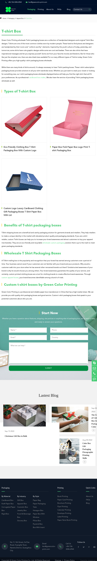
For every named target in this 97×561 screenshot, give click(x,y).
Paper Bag (37, 501)
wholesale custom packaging (54, 243)
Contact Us (78, 9)
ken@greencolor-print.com (37, 2)
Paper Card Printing (64, 500)
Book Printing (62, 497)
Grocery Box (22, 521)
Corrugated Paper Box (8, 509)
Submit (48, 368)
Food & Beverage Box (24, 516)
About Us (50, 9)
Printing (41, 9)
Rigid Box (5, 514)
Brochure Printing (64, 504)
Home (4, 18)
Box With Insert (39, 528)
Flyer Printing (62, 507)
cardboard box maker (37, 77)
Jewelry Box (22, 511)
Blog (68, 9)
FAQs (59, 9)
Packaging (31, 9)
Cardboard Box (7, 501)
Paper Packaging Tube (39, 505)
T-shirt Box (29, 18)
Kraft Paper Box (8, 504)
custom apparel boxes (10, 278)
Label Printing (62, 517)
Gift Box (20, 501)
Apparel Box (20, 18)
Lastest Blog (48, 395)
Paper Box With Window (39, 516)
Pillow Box (37, 521)
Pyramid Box (38, 524)
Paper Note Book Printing (67, 520)
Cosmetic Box (22, 507)
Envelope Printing (64, 514)
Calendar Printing (64, 510)
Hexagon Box (38, 511)
